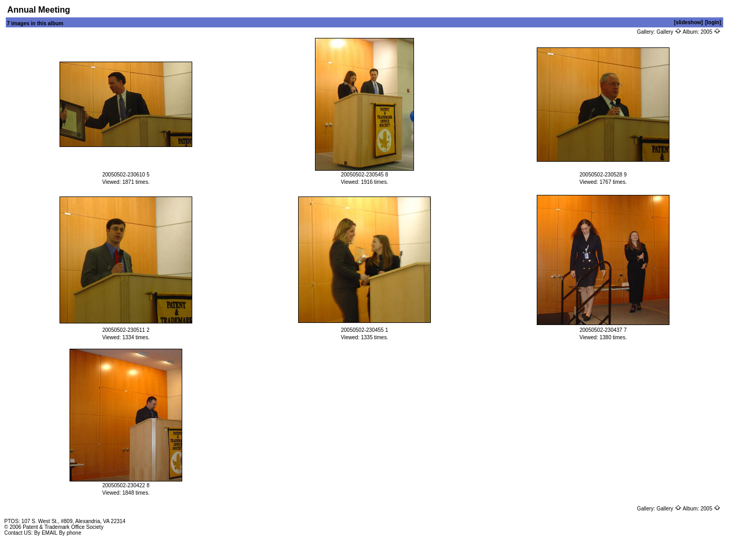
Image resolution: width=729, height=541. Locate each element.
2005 (711, 32)
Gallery (668, 32)
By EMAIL (45, 533)
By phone (70, 533)
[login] (713, 22)
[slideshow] (688, 22)
